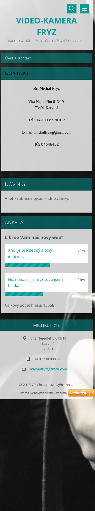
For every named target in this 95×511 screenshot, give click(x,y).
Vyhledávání (71, 8)
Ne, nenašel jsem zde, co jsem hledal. (35, 282)
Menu (84, 8)
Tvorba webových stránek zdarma (43, 393)
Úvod (9, 58)
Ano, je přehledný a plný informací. (30, 253)
